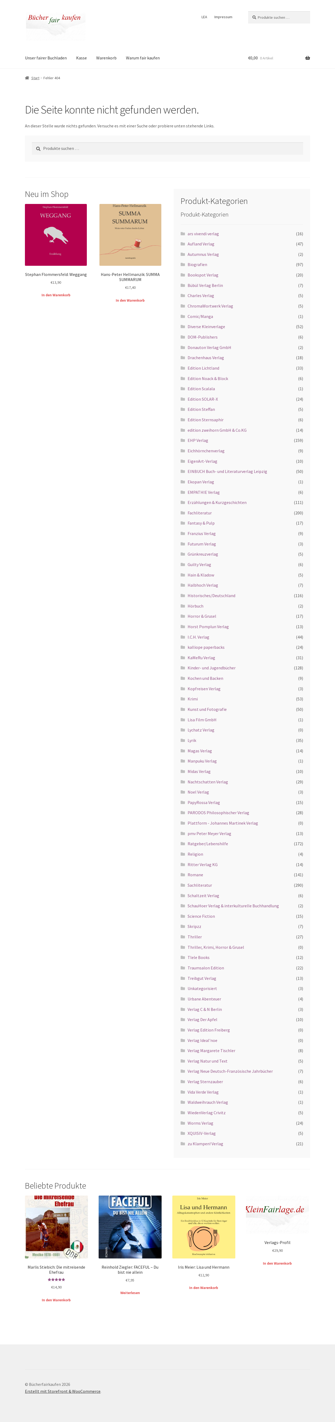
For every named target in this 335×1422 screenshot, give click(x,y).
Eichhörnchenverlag (206, 450)
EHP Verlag (198, 440)
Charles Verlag (201, 295)
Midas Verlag (199, 771)
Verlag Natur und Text (208, 1061)
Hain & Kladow (201, 575)
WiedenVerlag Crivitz (207, 1112)
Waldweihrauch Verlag (208, 1102)
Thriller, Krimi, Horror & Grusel (216, 947)
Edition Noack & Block (208, 378)
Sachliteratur (200, 885)
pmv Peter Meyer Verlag (209, 833)
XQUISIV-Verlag (202, 1133)
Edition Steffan (201, 409)
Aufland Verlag (201, 244)
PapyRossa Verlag (204, 802)
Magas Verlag (200, 750)
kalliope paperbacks (206, 647)
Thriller (195, 936)
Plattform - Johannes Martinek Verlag (223, 823)
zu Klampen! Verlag (205, 1143)
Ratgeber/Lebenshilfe (208, 843)
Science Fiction (201, 916)
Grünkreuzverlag (203, 554)
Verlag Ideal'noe (202, 1040)
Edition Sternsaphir (206, 419)
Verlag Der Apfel (202, 1019)
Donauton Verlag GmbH (209, 347)
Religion (195, 854)
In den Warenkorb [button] (56, 295)
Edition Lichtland (203, 368)
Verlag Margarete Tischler (211, 1050)
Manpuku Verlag (202, 761)
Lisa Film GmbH (202, 719)
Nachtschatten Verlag (208, 781)
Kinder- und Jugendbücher (212, 667)
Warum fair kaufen (143, 57)
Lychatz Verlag (201, 730)
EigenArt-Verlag (202, 461)
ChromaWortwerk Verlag (210, 306)
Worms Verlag (200, 1123)
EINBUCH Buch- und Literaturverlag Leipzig (227, 471)
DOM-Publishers (203, 337)
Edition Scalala (201, 388)
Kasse (81, 57)
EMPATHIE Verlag (204, 492)
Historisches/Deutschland (211, 595)
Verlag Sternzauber (205, 1081)
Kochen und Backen (205, 678)
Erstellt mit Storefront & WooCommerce (62, 1391)
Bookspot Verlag (203, 275)
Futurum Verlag (202, 544)
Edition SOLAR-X (203, 399)
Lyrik (192, 740)
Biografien (197, 264)
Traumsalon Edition (206, 967)
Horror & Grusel (202, 616)
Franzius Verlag (202, 533)
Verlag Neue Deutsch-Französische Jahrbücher (230, 1071)
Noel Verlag (198, 792)
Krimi (193, 698)
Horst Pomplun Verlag (208, 626)
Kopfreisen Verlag (204, 688)
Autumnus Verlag (203, 254)
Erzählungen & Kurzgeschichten (217, 502)
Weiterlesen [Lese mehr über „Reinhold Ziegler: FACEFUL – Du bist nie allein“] (130, 1292)
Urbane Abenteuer (204, 999)
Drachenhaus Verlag (206, 357)
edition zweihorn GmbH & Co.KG (217, 430)
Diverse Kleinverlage (206, 326)
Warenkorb (106, 57)
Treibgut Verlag (202, 978)
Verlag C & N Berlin (205, 1009)
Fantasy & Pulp (201, 523)
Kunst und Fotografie (207, 709)
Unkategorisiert (202, 988)
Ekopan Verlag (201, 481)
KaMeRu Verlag (201, 657)
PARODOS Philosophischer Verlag (218, 812)
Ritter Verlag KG (203, 864)
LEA (204, 16)
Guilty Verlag (199, 564)
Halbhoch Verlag (203, 585)
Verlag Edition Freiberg (209, 1030)
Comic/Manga (200, 316)
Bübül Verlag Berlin (205, 285)
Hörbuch (195, 606)
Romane (195, 874)
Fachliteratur (200, 512)
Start (35, 77)
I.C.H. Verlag (198, 637)
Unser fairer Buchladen (46, 57)
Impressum (223, 16)
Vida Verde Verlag (203, 1092)
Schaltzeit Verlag (203, 895)
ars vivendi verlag (203, 233)
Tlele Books (199, 957)
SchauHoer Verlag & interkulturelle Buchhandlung (233, 905)
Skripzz (194, 926)
